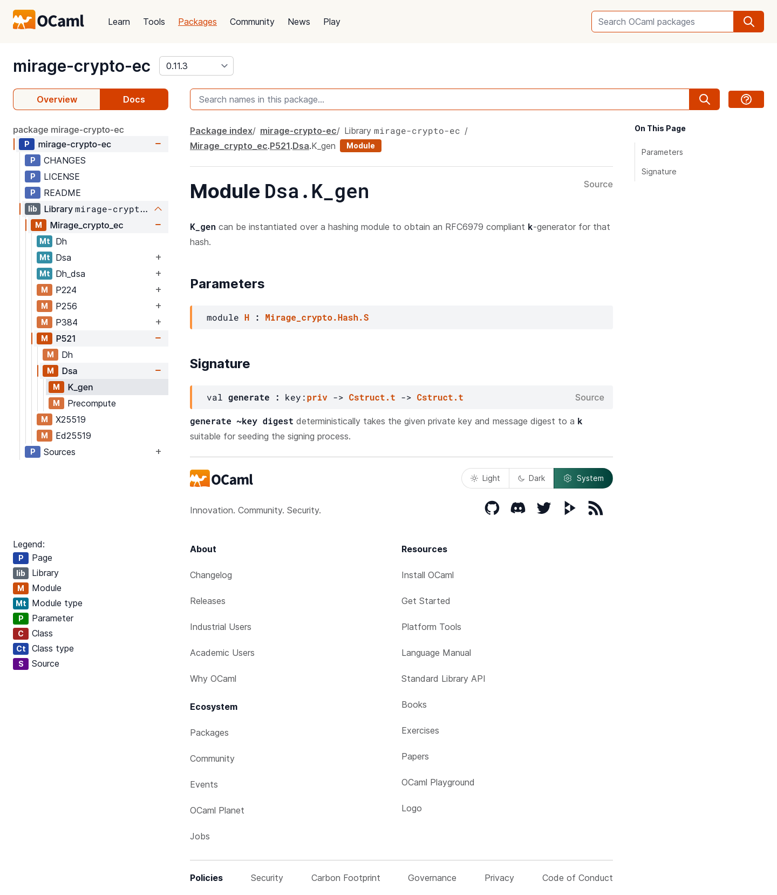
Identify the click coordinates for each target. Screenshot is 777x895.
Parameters (662, 152)
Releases (208, 600)
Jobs (200, 836)
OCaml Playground (438, 782)
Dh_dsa (70, 273)
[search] (749, 21)
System (583, 478)
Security (267, 877)
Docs (134, 99)
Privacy (499, 877)
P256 (66, 306)
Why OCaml (213, 678)
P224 (66, 289)
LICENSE (62, 176)
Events (204, 784)
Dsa (63, 257)
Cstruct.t (372, 397)
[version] (196, 66)
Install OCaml (427, 574)
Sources (60, 451)
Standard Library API (443, 678)
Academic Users (222, 652)
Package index (221, 130)
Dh (61, 241)
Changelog (211, 574)
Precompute (91, 403)
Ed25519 (73, 435)
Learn (119, 21)
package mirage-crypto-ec (68, 129)
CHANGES (65, 160)
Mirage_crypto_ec (86, 225)
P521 (65, 338)
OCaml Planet (217, 810)
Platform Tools (431, 626)
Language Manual (436, 652)
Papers (415, 756)
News (299, 21)
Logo (411, 808)
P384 (67, 322)
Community (252, 21)
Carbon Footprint (345, 877)
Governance (432, 877)
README (62, 192)
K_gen (80, 387)
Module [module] (360, 145)
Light (485, 478)
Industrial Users (220, 626)
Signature (659, 171)
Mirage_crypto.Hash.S (317, 317)
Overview (57, 99)
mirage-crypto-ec (82, 66)
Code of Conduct (577, 877)
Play (331, 21)
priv (316, 397)
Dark (531, 478)
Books (414, 704)
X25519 (71, 419)
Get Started (426, 600)
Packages (197, 21)
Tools (154, 21)
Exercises (420, 730)
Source (598, 184)
